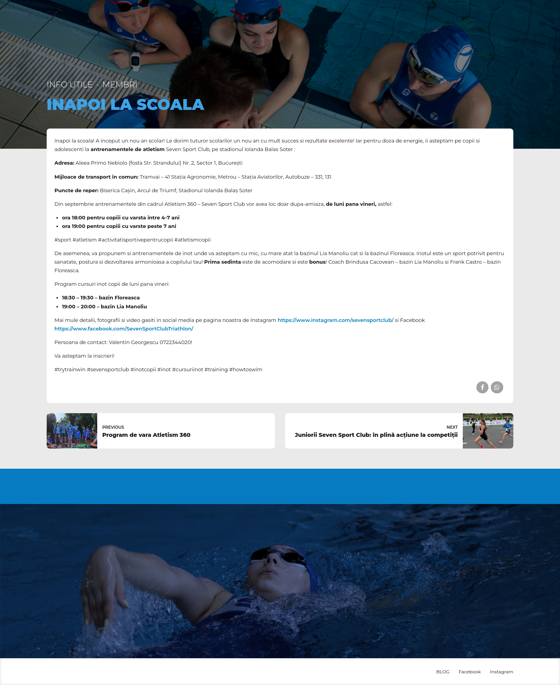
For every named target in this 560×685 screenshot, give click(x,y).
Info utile (70, 84)
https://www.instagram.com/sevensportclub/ (336, 320)
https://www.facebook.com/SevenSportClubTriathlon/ (124, 328)
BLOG (443, 672)
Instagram (501, 672)
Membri (119, 84)
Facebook (469, 672)
